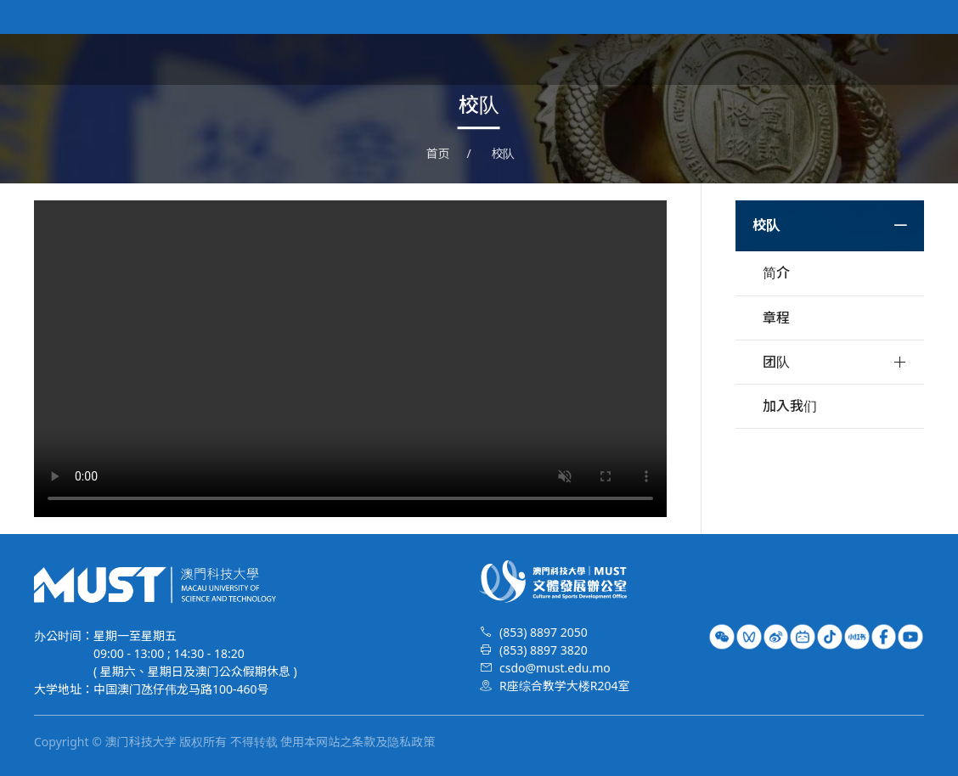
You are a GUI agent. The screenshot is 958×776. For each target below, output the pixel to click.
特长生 (903, 59)
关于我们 (569, 59)
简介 (776, 272)
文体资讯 (645, 59)
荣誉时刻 (834, 59)
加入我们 (790, 405)
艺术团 (715, 59)
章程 (776, 317)
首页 (506, 59)
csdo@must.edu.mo (555, 668)
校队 (771, 59)
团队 (776, 361)
